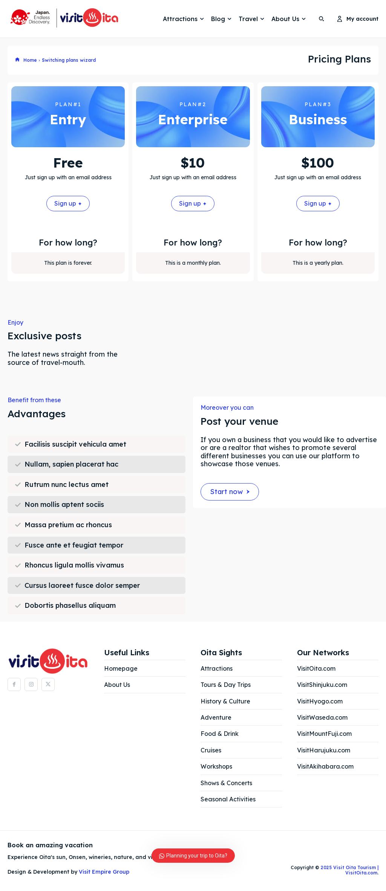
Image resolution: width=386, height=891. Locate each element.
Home (30, 60)
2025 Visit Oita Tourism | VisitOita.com (348, 870)
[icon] (17, 60)
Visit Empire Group (104, 871)
